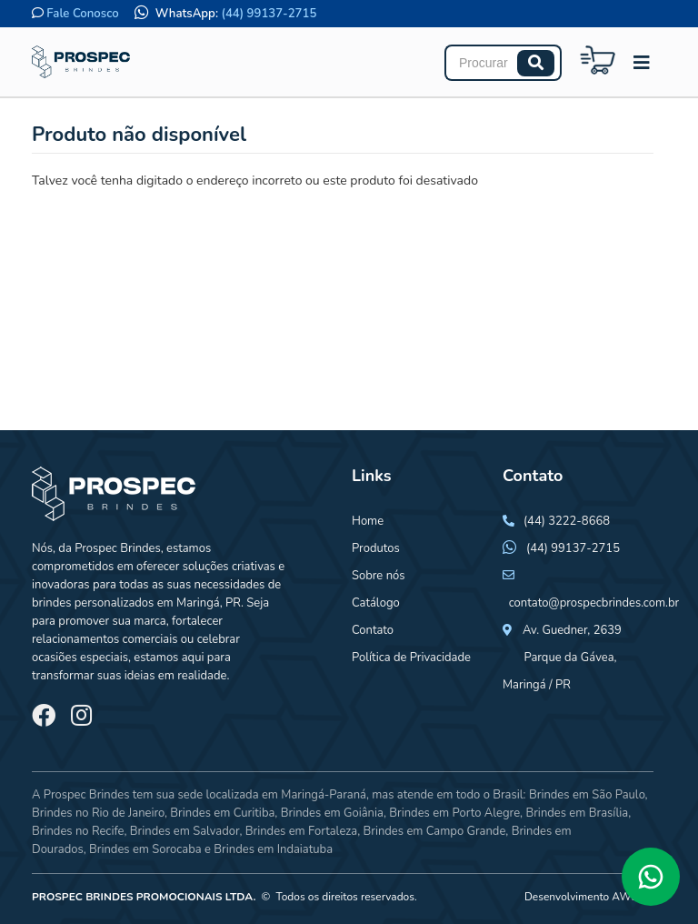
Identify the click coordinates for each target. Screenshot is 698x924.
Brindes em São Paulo (587, 795)
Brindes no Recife (78, 831)
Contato (373, 630)
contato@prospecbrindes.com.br (594, 603)
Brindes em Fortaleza (301, 831)
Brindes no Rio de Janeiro (98, 813)
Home (368, 521)
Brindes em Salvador (185, 831)
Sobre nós (378, 575)
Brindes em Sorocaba (145, 849)
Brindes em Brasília (576, 813)
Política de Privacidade (411, 657)
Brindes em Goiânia (332, 813)
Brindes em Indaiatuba (273, 849)
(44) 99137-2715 (269, 13)
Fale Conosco (82, 13)
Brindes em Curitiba (222, 813)
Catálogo (376, 603)
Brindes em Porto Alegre (454, 813)
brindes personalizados (93, 603)
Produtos (376, 548)
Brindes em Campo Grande (434, 831)
